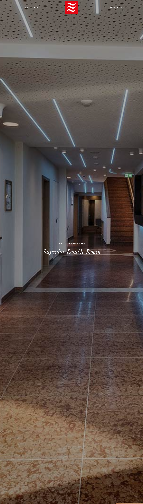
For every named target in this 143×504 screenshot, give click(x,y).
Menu (27, 7)
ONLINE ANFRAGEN (117, 7)
